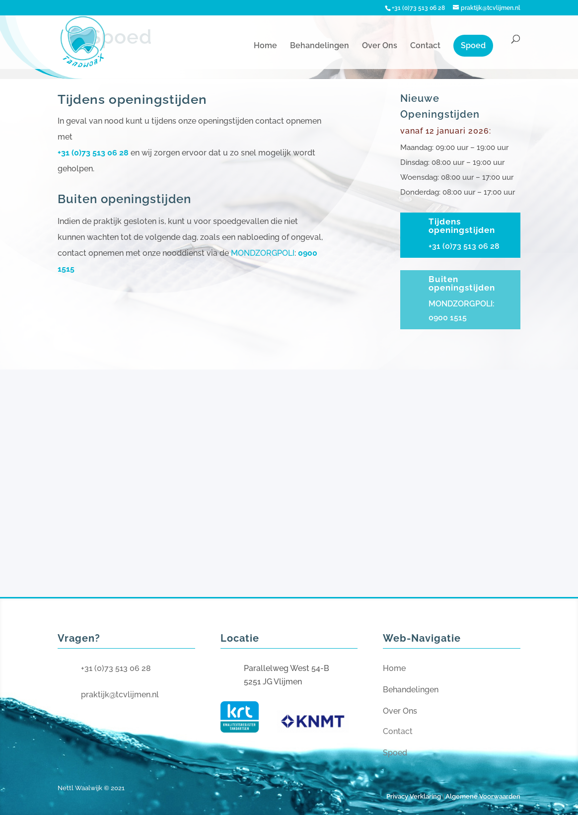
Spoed (473, 45)
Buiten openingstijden (462, 283)
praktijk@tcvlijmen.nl (120, 694)
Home (265, 46)
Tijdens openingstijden (462, 226)
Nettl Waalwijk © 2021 (91, 788)
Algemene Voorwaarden (482, 796)
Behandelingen (319, 46)
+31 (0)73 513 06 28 (93, 152)
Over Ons (379, 46)
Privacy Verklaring (413, 796)
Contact (425, 46)
